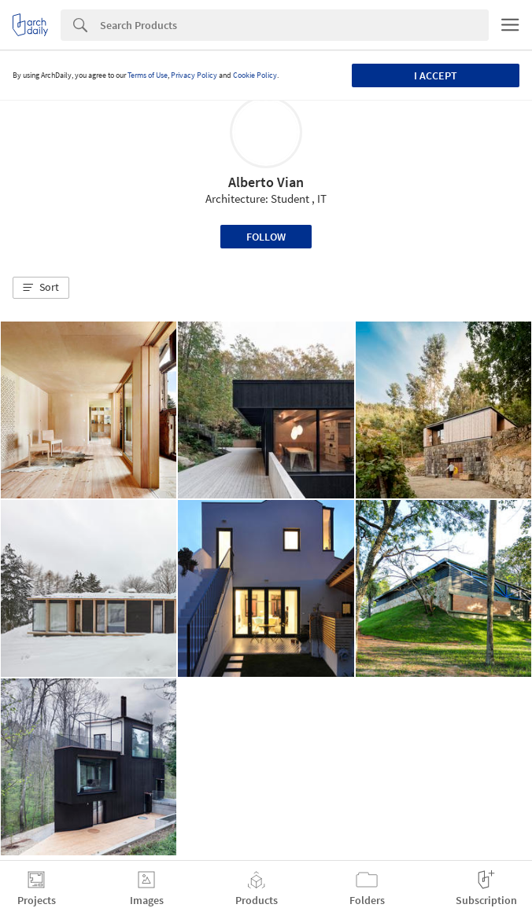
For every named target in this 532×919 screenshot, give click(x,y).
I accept (435, 75)
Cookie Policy (255, 75)
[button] (41, 288)
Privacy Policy (194, 75)
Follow (266, 237)
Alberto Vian (266, 182)
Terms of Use (147, 75)
